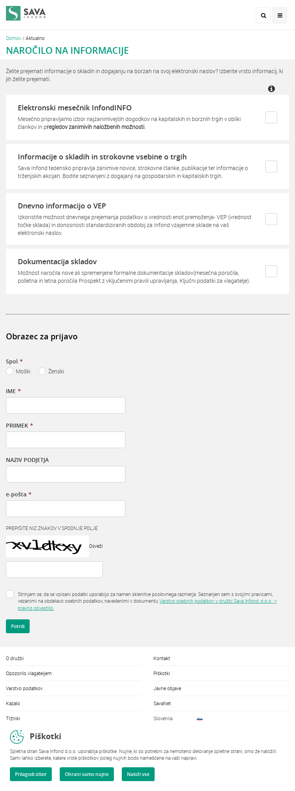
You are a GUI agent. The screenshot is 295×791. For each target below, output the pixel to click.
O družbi (15, 658)
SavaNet (162, 703)
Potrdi (18, 626)
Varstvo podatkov (24, 688)
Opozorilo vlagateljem (29, 673)
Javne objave (167, 688)
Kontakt (161, 658)
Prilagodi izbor (31, 774)
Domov (13, 38)
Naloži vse (138, 774)
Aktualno (35, 38)
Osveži (96, 546)
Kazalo (13, 703)
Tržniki (13, 718)
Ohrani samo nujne (87, 774)
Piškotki (161, 673)
